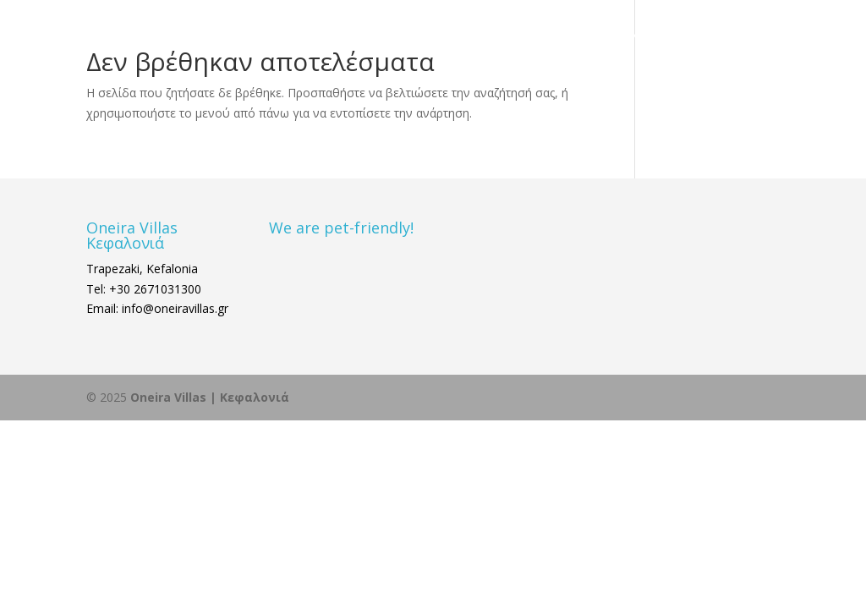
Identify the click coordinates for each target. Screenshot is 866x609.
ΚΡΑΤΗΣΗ (715, 36)
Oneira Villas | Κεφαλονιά (209, 397)
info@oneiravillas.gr (173, 308)
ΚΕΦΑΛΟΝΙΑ (521, 36)
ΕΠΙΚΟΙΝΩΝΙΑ (630, 36)
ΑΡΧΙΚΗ (354, 36)
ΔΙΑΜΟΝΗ (422, 36)
